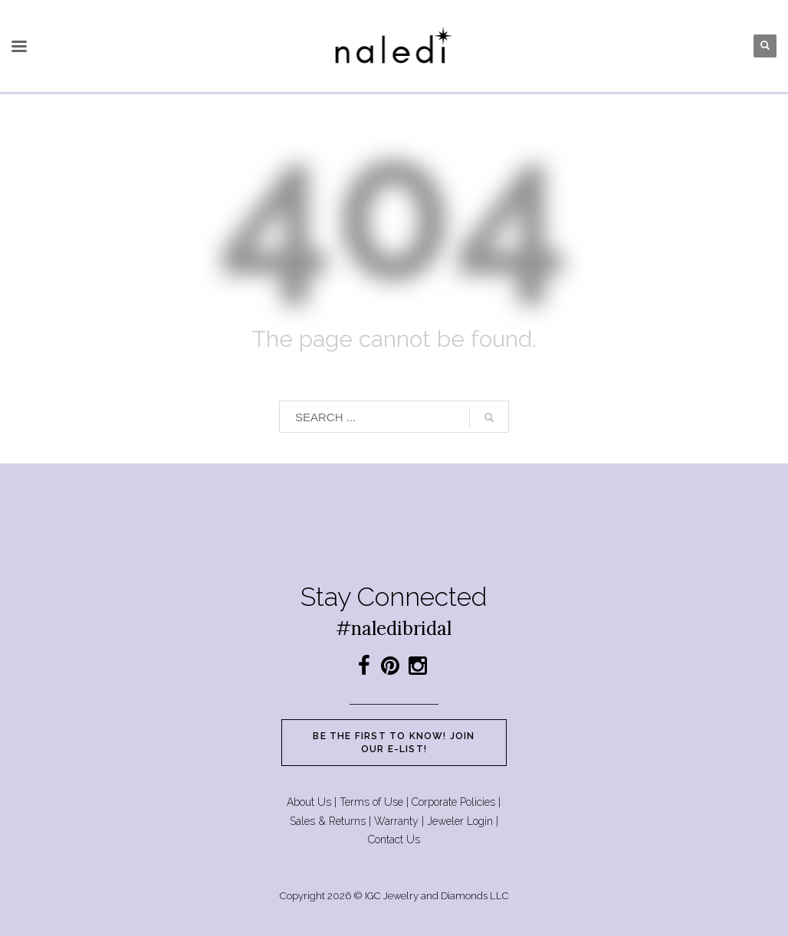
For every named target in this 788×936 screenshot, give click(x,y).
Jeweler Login (460, 821)
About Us (309, 802)
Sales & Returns (328, 821)
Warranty (396, 821)
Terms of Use (371, 802)
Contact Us (394, 839)
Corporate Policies (453, 802)
